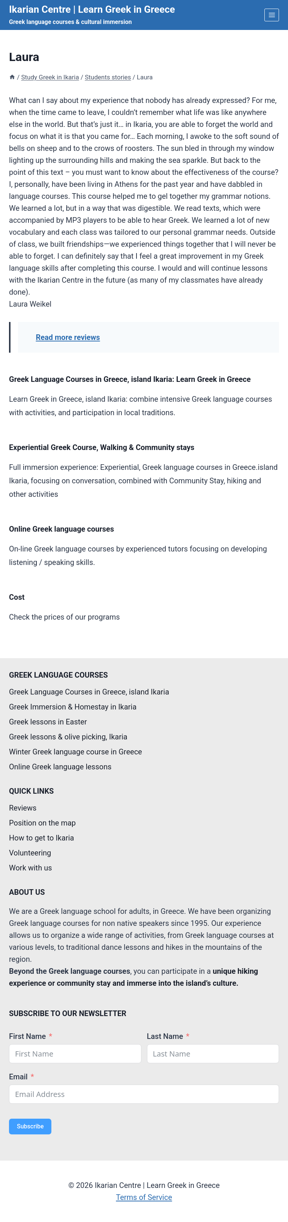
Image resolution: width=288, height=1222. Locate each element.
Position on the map (42, 822)
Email (18, 1076)
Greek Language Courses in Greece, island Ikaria (89, 691)
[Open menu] (271, 15)
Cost (16, 597)
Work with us (30, 867)
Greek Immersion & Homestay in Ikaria (72, 706)
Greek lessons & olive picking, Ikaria (68, 736)
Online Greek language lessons (60, 766)
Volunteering (30, 852)
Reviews (22, 807)
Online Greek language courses (61, 529)
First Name (27, 1036)
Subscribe (30, 1126)
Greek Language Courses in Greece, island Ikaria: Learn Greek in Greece (130, 379)
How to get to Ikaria (41, 837)
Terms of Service (144, 1197)
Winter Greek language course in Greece (75, 751)
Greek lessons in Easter (48, 721)
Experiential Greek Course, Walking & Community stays (101, 447)
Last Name (165, 1036)
